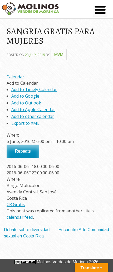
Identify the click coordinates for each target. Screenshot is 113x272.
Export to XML (25, 123)
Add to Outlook (26, 103)
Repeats (23, 151)
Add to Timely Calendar (34, 89)
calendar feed (20, 217)
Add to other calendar (32, 116)
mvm (58, 54)
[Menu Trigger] (100, 10)
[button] (22, 83)
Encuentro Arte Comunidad (83, 229)
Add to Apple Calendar (33, 109)
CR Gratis (16, 204)
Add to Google (25, 96)
